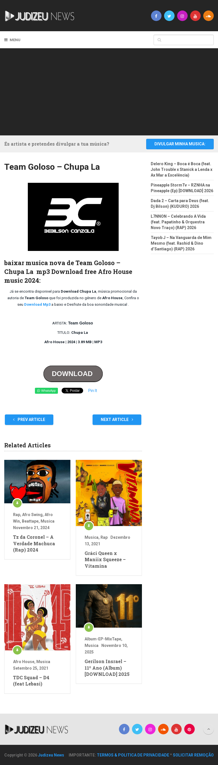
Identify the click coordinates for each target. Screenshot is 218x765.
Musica (47, 521)
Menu (15, 40)
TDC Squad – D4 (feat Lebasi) (31, 680)
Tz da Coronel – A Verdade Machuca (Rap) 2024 (34, 543)
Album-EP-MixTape (103, 639)
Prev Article (29, 419)
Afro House (23, 661)
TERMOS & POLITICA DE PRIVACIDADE (133, 755)
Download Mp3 (37, 304)
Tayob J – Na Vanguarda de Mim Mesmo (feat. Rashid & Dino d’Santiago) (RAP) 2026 (181, 243)
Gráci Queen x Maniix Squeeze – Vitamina (105, 559)
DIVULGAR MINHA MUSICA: (180, 144)
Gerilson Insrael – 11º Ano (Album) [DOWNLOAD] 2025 (107, 667)
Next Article (117, 419)
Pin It (92, 390)
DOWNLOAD (73, 374)
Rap (16, 514)
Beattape (30, 521)
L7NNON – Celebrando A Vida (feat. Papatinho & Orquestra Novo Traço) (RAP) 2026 (178, 222)
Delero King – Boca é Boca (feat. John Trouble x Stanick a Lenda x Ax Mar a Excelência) (181, 169)
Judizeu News (51, 755)
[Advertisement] (113, 91)
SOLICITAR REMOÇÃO (193, 755)
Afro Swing (32, 514)
